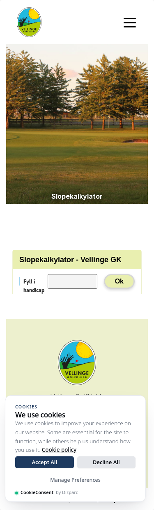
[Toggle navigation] (129, 22)
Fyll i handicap (33, 282)
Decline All (106, 462)
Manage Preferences (75, 479)
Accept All (44, 462)
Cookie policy (59, 449)
